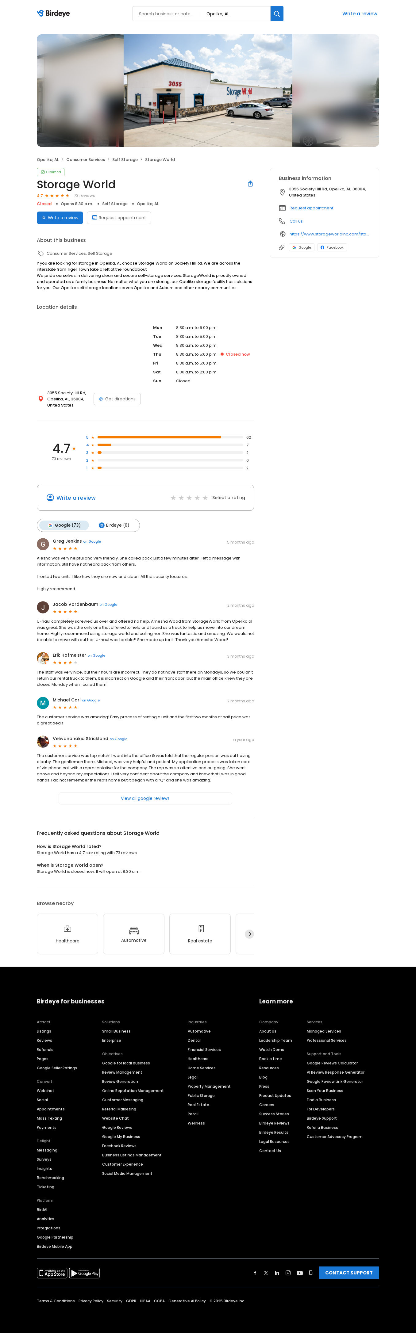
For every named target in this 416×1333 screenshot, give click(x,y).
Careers (266, 1104)
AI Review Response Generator (335, 1072)
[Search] (277, 13)
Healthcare (198, 1058)
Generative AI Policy (187, 1300)
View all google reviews (145, 798)
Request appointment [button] (311, 208)
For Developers (321, 1108)
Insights (44, 1168)
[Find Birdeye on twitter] (266, 1272)
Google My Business (121, 1136)
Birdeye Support (322, 1118)
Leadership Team (275, 1040)
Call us (296, 221)
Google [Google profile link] (301, 247)
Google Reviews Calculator (332, 1062)
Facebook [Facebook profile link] (332, 247)
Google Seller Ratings (57, 1067)
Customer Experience (122, 1164)
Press (264, 1086)
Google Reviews (117, 1127)
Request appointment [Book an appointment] (119, 218)
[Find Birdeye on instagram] (288, 1272)
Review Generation (120, 1081)
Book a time (270, 1058)
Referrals (45, 1049)
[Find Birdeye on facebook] (255, 1272)
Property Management (209, 1086)
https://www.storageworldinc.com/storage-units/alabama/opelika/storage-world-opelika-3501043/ (330, 234)
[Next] (249, 933)
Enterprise (111, 1040)
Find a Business (321, 1099)
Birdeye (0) (113, 525)
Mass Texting (49, 1118)
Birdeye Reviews (274, 1122)
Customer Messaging (122, 1099)
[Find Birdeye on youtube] (300, 1272)
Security (114, 1300)
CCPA (159, 1300)
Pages (42, 1058)
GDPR (131, 1300)
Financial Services (204, 1049)
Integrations (48, 1227)
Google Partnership (55, 1236)
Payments (46, 1127)
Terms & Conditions (56, 1300)
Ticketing (45, 1186)
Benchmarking (50, 1177)
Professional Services (327, 1040)
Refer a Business (322, 1127)
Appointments (51, 1108)
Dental (194, 1040)
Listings (44, 1030)
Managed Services (324, 1030)
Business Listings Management (132, 1154)
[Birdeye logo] (54, 14)
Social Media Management (127, 1173)
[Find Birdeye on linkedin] (277, 1272)
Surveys (44, 1159)
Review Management (122, 1072)
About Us (267, 1030)
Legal (193, 1076)
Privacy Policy (91, 1300)
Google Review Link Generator (335, 1081)
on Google (92, 541)
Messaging (47, 1149)
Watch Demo (271, 1049)
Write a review (359, 13)
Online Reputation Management (133, 1090)
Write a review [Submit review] (60, 218)
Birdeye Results (273, 1132)
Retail (193, 1113)
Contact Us (270, 1150)
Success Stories (274, 1113)
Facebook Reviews (119, 1145)
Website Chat (115, 1118)
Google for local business (126, 1062)
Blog (263, 1076)
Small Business (116, 1030)
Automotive (199, 1030)
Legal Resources (274, 1141)
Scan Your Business (325, 1090)
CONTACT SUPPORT (349, 1272)
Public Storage (201, 1095)
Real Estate (198, 1104)
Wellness (196, 1122)
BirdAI (42, 1209)
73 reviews (84, 195)
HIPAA (145, 1300)
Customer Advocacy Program (335, 1136)
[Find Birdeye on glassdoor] (311, 1272)
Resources (269, 1067)
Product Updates (275, 1095)
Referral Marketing (119, 1108)
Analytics (45, 1218)
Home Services (202, 1067)
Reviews (44, 1040)
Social (42, 1099)
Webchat (45, 1090)
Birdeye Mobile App (54, 1246)
